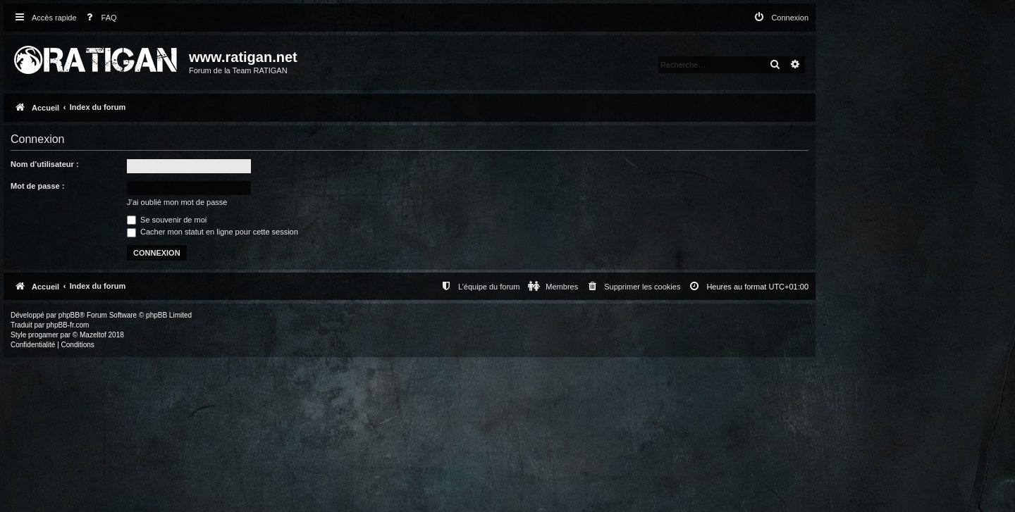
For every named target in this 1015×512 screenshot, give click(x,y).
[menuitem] (98, 18)
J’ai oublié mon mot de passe (177, 202)
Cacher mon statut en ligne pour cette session (212, 231)
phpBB (69, 315)
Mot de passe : (37, 186)
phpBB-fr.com (68, 325)
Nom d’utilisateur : (45, 164)
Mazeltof (93, 335)
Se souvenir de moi (167, 220)
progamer (43, 335)
